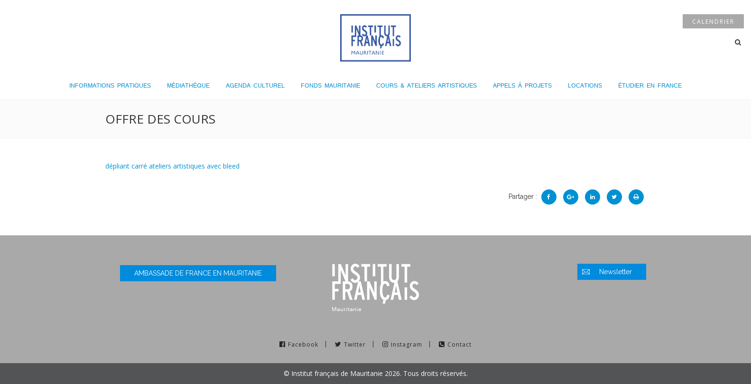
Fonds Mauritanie (330, 85)
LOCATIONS (585, 85)
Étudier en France (650, 85)
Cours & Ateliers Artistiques (426, 85)
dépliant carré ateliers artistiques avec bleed (172, 165)
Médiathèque (188, 85)
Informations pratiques (110, 85)
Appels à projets (522, 85)
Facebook (303, 344)
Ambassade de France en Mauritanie (198, 273)
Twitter (355, 344)
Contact (459, 344)
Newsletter (615, 272)
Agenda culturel (255, 85)
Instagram (406, 344)
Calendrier (713, 22)
